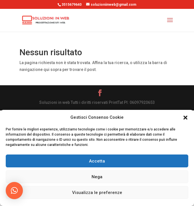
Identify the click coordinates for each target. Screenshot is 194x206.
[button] (185, 117)
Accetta (97, 161)
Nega (97, 176)
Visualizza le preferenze (97, 192)
